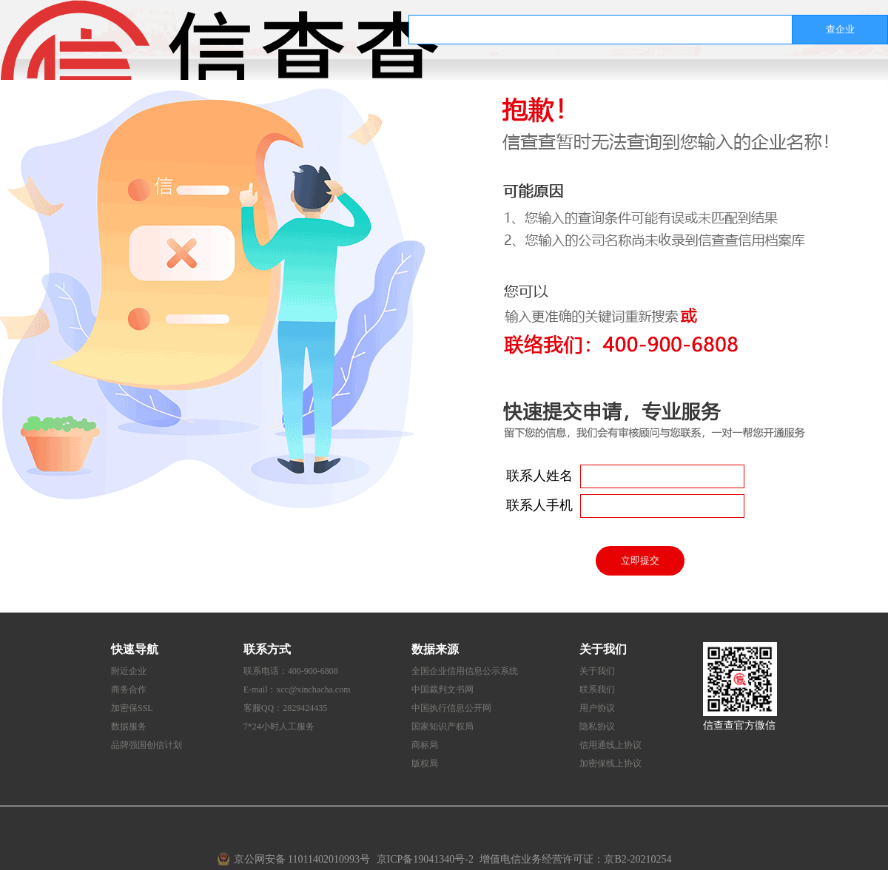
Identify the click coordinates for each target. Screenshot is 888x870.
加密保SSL (132, 708)
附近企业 (129, 671)
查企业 (840, 29)
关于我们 (597, 671)
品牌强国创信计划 (146, 745)
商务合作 (129, 689)
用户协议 (597, 708)
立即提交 (640, 560)
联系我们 (597, 689)
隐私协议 (597, 726)
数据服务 (129, 726)
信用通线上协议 (610, 745)
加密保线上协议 (610, 763)
